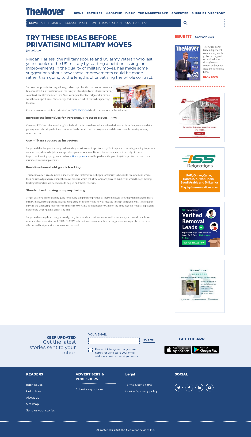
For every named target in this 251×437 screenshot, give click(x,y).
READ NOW (210, 76)
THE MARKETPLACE (153, 13)
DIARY (130, 13)
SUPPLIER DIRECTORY (208, 13)
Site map (32, 404)
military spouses (78, 156)
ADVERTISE (179, 13)
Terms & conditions (138, 384)
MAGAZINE (114, 13)
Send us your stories (40, 410)
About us (32, 397)
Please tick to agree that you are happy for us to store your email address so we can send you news (116, 353)
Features (94, 13)
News (78, 13)
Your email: (97, 334)
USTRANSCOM (80, 110)
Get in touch (35, 391)
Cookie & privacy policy (141, 391)
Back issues (34, 384)
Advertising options (89, 389)
